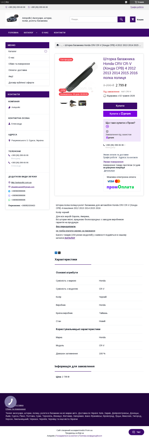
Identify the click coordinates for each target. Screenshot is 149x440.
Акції (11, 76)
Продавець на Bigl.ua (74, 433)
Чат (136, 432)
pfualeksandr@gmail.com (22, 187)
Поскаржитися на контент (67, 436)
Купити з (120, 113)
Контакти (59, 32)
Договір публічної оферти (21, 82)
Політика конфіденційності (90, 436)
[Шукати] (121, 19)
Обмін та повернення (19, 64)
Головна (13, 32)
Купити (120, 105)
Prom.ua (88, 430)
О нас (45, 32)
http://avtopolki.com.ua (21, 182)
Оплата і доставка (18, 70)
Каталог (28, 32)
